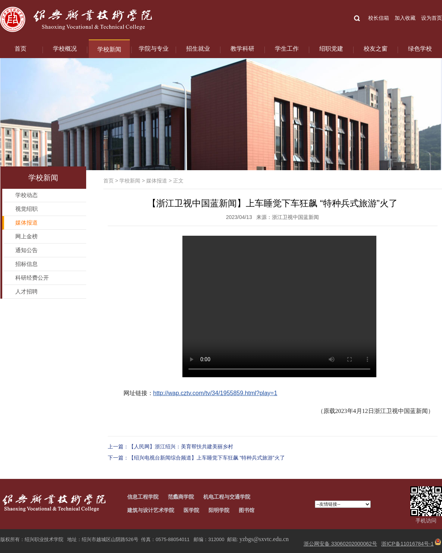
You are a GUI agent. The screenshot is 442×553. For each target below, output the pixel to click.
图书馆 (246, 510)
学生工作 (287, 48)
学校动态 (26, 195)
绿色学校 (420, 48)
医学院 (191, 510)
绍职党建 (331, 48)
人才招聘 (26, 291)
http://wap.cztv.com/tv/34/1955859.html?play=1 (215, 393)
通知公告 (26, 250)
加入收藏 (405, 18)
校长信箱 (378, 18)
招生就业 (198, 48)
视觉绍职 (26, 209)
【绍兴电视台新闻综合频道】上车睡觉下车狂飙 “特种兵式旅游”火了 (207, 458)
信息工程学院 (143, 497)
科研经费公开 (32, 277)
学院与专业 (154, 48)
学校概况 (65, 48)
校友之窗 (376, 48)
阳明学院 (219, 510)
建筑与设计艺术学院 (150, 510)
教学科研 (242, 48)
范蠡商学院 (181, 497)
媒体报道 (156, 181)
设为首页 (431, 18)
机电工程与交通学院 (226, 497)
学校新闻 (109, 49)
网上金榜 (26, 236)
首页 (20, 48)
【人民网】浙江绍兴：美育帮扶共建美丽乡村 (181, 446)
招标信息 (26, 264)
